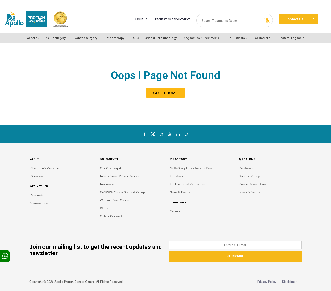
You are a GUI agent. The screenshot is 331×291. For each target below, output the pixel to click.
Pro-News (176, 176)
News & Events (180, 192)
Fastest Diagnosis (293, 38)
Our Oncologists (111, 168)
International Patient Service (119, 176)
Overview (36, 176)
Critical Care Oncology (161, 38)
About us (141, 19)
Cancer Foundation (252, 184)
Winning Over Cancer (115, 200)
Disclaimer (292, 282)
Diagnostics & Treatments (202, 38)
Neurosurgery (57, 38)
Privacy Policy (269, 282)
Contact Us (297, 19)
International (39, 203)
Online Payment (111, 216)
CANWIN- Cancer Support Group (122, 192)
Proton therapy (115, 38)
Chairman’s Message (44, 168)
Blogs (104, 208)
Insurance (107, 184)
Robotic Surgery (85, 38)
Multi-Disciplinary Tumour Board (192, 168)
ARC (135, 38)
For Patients (237, 38)
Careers (175, 211)
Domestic (36, 195)
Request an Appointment (172, 19)
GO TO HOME (165, 93)
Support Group (249, 176)
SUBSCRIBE (235, 256)
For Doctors (263, 38)
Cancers (32, 38)
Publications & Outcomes (187, 184)
